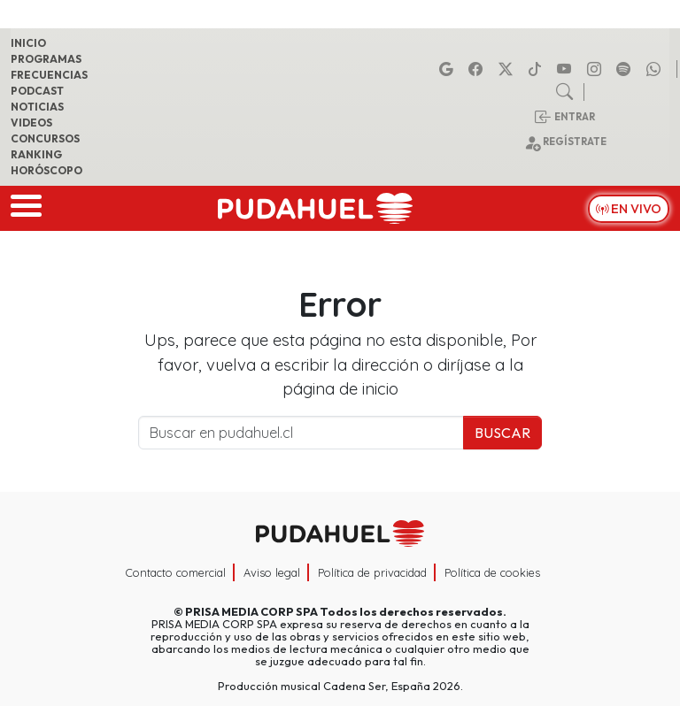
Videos (31, 122)
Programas (46, 58)
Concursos (45, 138)
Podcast (37, 90)
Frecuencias (49, 74)
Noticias (37, 106)
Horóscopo (46, 170)
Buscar (502, 432)
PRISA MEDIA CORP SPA (251, 611)
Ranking (36, 154)
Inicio (28, 43)
